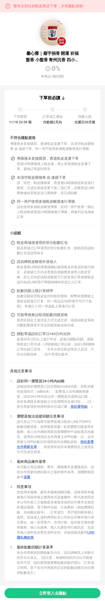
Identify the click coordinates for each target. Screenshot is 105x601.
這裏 (27, 477)
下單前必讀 (49, 97)
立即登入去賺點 (52, 593)
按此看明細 (79, 407)
